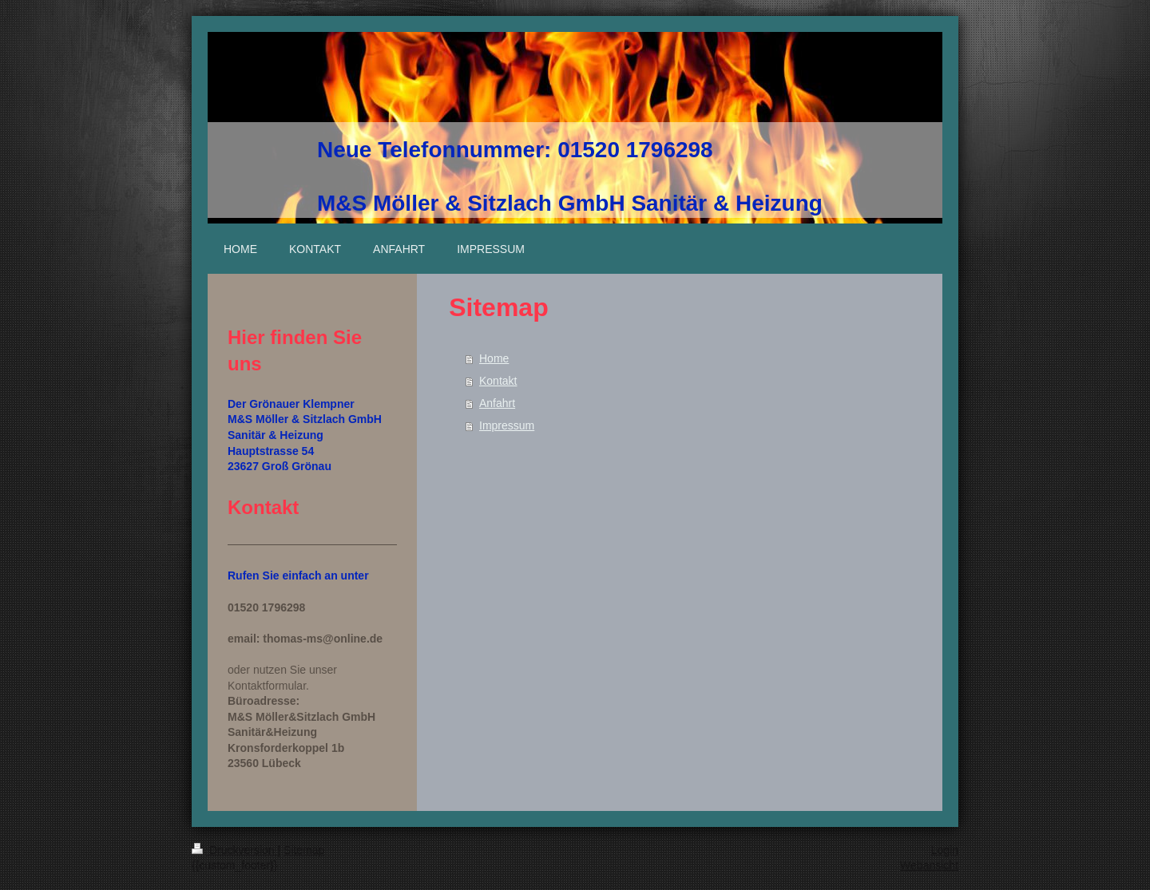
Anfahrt (497, 403)
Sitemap (304, 850)
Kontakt (498, 380)
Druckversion (234, 850)
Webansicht (929, 865)
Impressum (506, 425)
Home (494, 358)
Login (944, 850)
